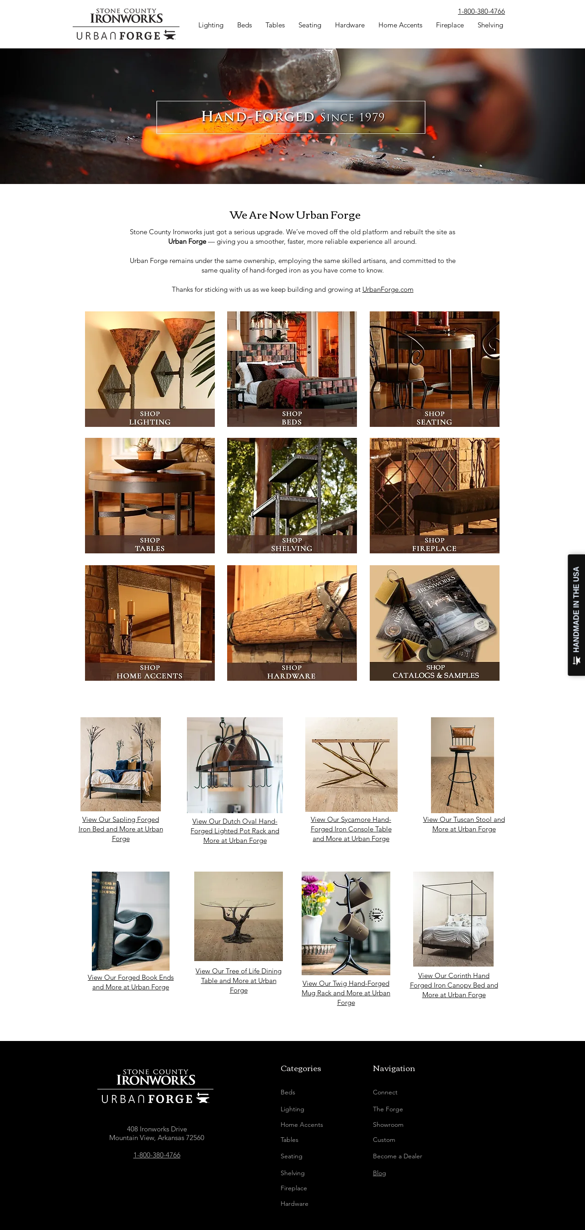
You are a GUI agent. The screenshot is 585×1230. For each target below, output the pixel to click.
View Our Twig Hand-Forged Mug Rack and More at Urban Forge (346, 993)
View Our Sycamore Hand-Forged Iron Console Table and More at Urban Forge (351, 829)
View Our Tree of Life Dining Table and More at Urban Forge (239, 980)
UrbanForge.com (388, 289)
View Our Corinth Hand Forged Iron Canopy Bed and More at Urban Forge (454, 985)
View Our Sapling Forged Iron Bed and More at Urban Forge (121, 829)
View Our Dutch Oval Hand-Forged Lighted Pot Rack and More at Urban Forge (235, 831)
